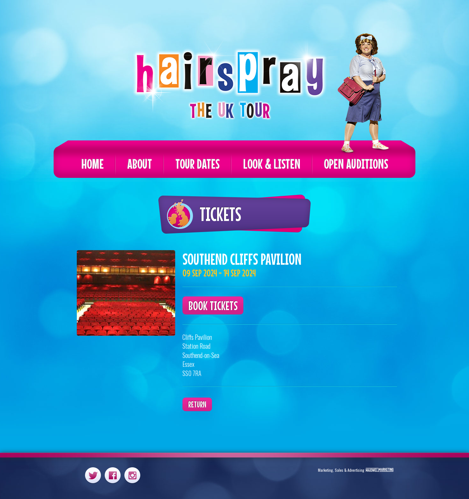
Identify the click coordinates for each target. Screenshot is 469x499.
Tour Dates (197, 164)
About (139, 164)
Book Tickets (213, 305)
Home (92, 164)
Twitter (93, 475)
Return (197, 404)
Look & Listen (272, 164)
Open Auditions (356, 164)
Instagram (132, 475)
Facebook (113, 475)
